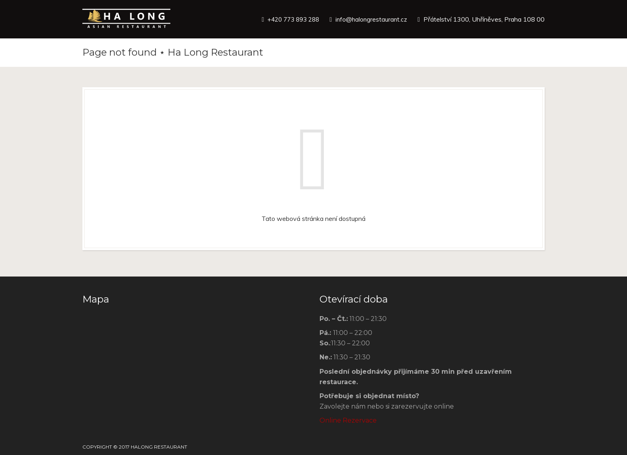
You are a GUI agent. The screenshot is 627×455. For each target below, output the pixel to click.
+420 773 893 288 (288, 19)
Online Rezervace (348, 420)
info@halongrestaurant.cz (370, 19)
